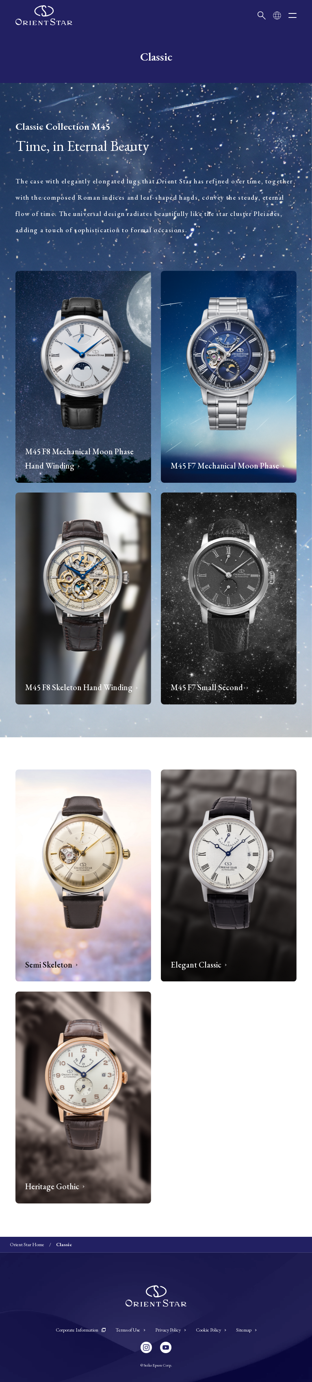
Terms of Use (130, 1330)
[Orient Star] (43, 15)
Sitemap (246, 1330)
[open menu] (292, 15)
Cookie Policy (211, 1330)
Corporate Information (81, 1330)
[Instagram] (146, 1347)
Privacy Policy (170, 1330)
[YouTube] (165, 1347)
